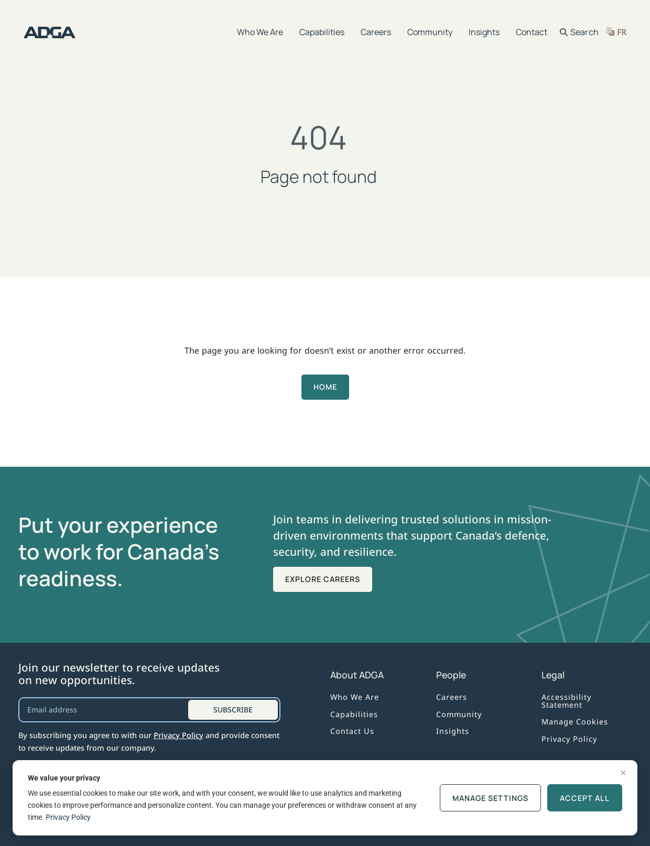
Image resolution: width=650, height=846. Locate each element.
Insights (484, 32)
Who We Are (260, 32)
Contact (531, 32)
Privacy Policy (178, 735)
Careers (376, 32)
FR (621, 32)
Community (429, 32)
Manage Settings (490, 798)
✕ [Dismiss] (623, 773)
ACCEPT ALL (585, 798)
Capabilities (321, 32)
